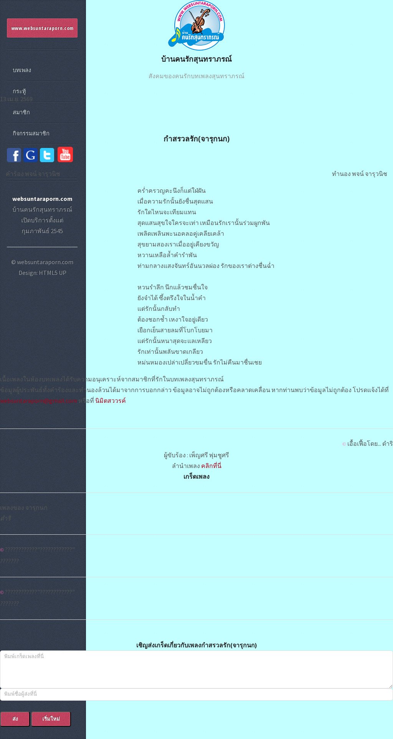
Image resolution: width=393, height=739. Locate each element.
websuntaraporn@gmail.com (38, 400)
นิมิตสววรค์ (110, 400)
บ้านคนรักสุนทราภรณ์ (196, 59)
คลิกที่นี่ (211, 466)
